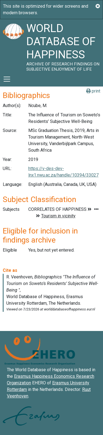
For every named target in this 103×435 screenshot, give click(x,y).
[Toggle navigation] (7, 79)
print (93, 91)
